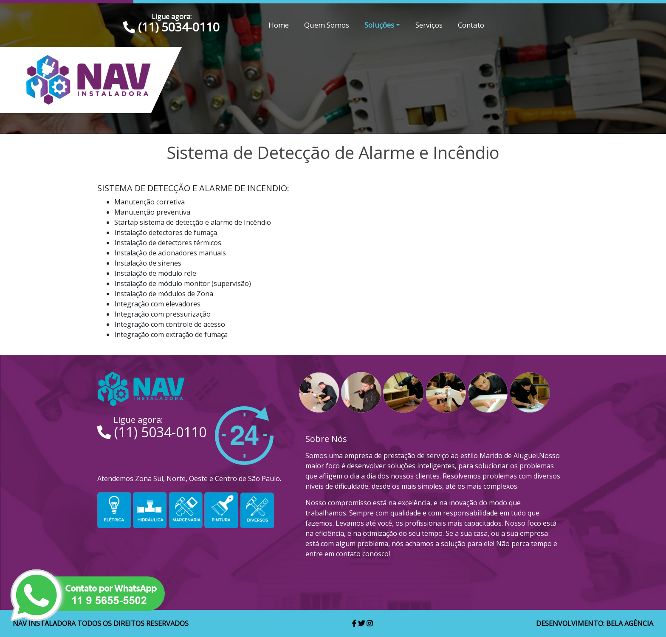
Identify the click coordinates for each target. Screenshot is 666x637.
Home (278, 25)
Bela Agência (629, 623)
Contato (471, 25)
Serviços (429, 25)
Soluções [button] (379, 25)
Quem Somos (326, 25)
